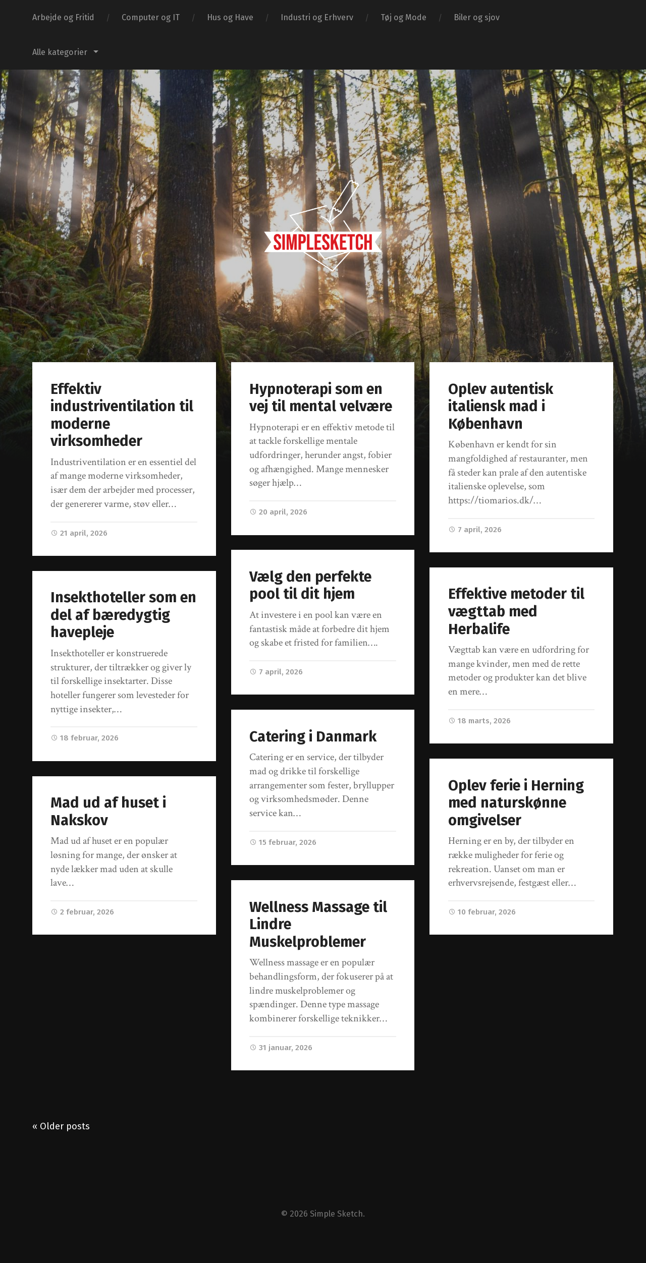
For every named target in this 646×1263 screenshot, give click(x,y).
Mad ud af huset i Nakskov (108, 812)
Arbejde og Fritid (63, 17)
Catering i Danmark (312, 738)
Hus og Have (230, 17)
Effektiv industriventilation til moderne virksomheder (121, 415)
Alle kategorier (59, 52)
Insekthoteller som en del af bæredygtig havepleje (123, 616)
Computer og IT (151, 17)
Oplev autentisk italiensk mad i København (500, 406)
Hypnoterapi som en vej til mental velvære (320, 398)
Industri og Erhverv (317, 17)
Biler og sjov (477, 17)
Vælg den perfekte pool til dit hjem (310, 586)
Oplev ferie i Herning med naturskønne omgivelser (516, 803)
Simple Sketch (336, 1214)
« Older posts (61, 1126)
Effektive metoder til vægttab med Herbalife (516, 611)
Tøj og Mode (403, 17)
